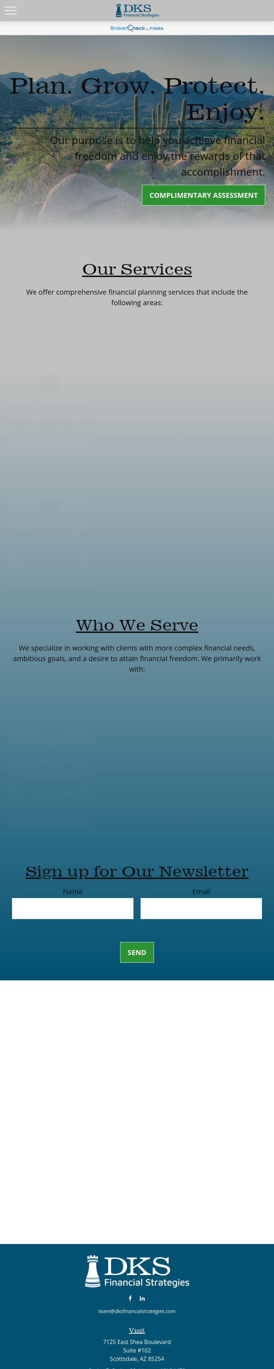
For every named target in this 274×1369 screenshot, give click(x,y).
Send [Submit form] (136, 952)
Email (201, 891)
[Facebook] (130, 1298)
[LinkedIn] (142, 1298)
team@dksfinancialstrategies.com (137, 1311)
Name (73, 891)
